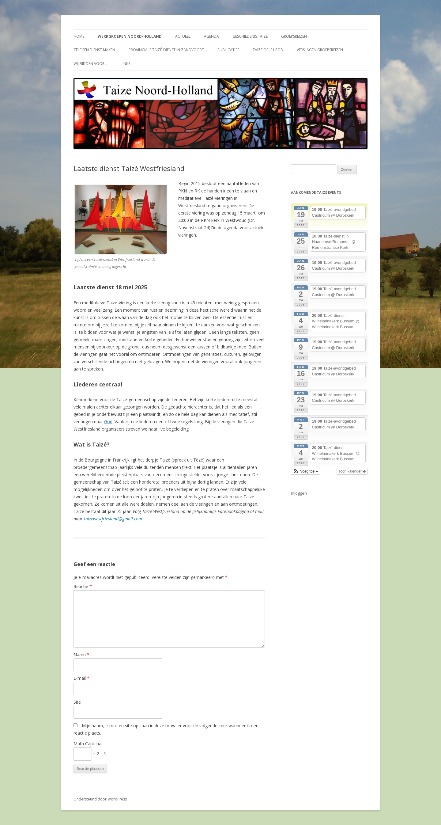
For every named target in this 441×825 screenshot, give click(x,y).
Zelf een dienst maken (94, 49)
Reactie (83, 586)
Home (79, 36)
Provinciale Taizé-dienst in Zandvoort (166, 49)
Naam (81, 654)
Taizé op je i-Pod (268, 49)
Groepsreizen (294, 36)
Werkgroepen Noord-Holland (130, 36)
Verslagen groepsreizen (320, 49)
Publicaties (228, 49)
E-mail (81, 678)
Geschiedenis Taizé (250, 36)
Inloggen (299, 493)
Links (125, 63)
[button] (305, 471)
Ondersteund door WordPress (100, 799)
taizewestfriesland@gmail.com (113, 519)
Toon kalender (352, 471)
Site (77, 702)
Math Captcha (87, 744)
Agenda (211, 36)
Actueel (182, 36)
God (108, 421)
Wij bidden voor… (90, 63)
